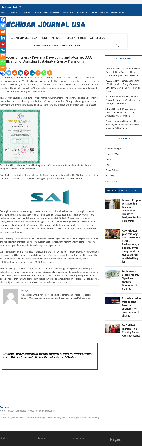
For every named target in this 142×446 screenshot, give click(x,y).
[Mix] (38, 73)
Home (3, 13)
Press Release (112, 170)
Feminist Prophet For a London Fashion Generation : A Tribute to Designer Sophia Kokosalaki (131, 211)
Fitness (76, 38)
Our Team (37, 13)
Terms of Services (51, 13)
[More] (49, 73)
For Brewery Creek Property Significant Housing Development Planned (130, 280)
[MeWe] (32, 73)
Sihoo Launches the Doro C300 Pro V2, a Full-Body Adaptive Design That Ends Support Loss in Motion (122, 72)
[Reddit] (14, 73)
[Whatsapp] (43, 73)
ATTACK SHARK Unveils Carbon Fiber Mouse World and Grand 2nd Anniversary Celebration (122, 112)
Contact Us (25, 13)
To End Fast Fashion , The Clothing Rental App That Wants (131, 330)
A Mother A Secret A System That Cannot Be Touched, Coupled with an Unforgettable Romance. (123, 100)
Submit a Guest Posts (99, 13)
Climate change (13, 38)
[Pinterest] (26, 73)
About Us (13, 13)
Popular (111, 190)
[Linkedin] (20, 73)
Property (62, 38)
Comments (123, 190)
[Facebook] (3, 20)
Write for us (82, 13)
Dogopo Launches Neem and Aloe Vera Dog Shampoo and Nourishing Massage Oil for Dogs (122, 124)
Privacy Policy (68, 13)
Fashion (49, 38)
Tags (135, 190)
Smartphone (33, 38)
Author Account (117, 13)
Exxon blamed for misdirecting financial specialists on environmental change (132, 307)
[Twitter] (8, 73)
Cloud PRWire (112, 154)
